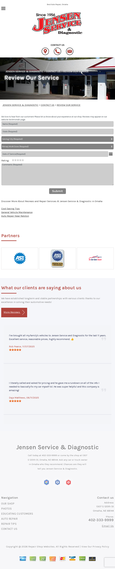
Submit (57, 191)
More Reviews (14, 312)
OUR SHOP (7, 503)
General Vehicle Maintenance (16, 212)
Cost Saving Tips (10, 208)
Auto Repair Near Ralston (15, 215)
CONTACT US (53, 71)
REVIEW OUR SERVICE (76, 71)
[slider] (18, 160)
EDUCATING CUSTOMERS (17, 513)
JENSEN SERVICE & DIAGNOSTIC (24, 71)
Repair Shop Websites (41, 546)
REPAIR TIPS (9, 523)
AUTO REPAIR (9, 518)
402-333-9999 (49, 455)
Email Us (108, 526)
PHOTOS (6, 508)
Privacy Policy (101, 546)
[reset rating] (10, 160)
